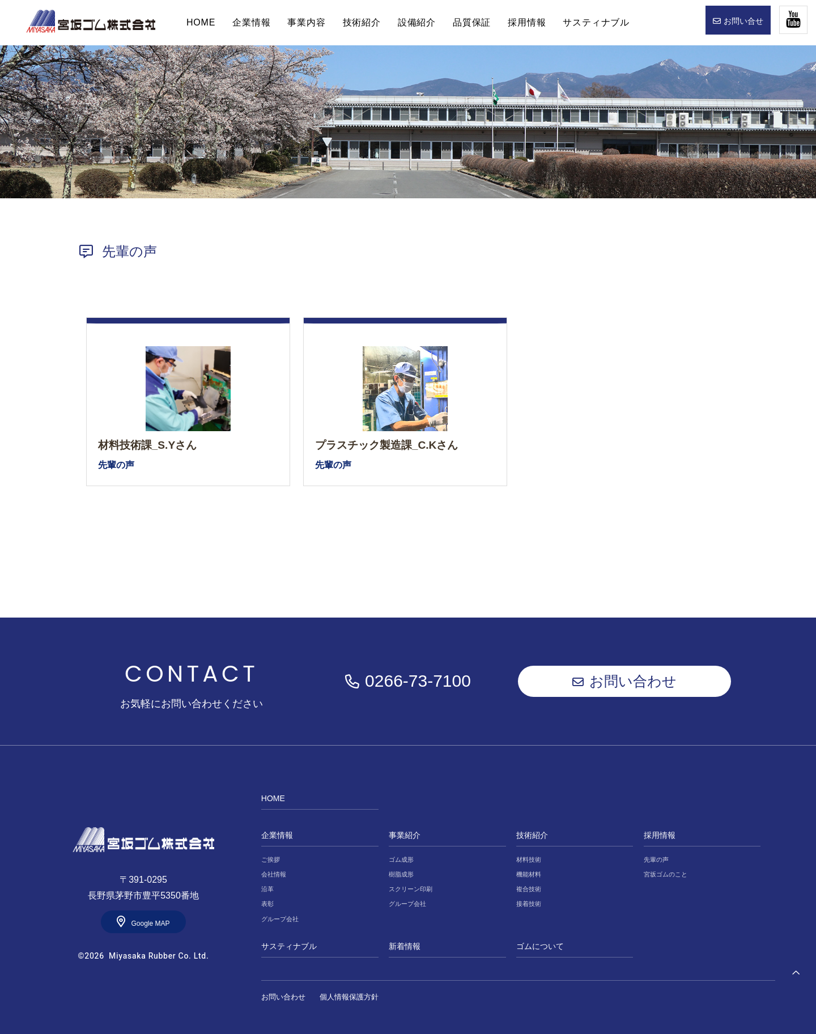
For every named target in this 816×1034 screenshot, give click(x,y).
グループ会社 (280, 919)
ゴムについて (540, 946)
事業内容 (306, 22)
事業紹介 (404, 835)
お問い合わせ (633, 681)
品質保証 (472, 22)
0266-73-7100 (418, 680)
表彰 (267, 903)
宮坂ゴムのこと (665, 874)
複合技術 (528, 889)
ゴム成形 (401, 859)
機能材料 (528, 874)
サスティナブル (596, 22)
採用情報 (527, 22)
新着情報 (404, 946)
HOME (90, 21)
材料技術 (528, 859)
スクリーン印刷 (410, 889)
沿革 (267, 889)
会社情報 (273, 874)
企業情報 (251, 22)
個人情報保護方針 (349, 997)
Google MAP (150, 923)
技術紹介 (362, 22)
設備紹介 (417, 22)
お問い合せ (743, 20)
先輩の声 (656, 859)
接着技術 (528, 903)
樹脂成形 (401, 874)
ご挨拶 (270, 859)
